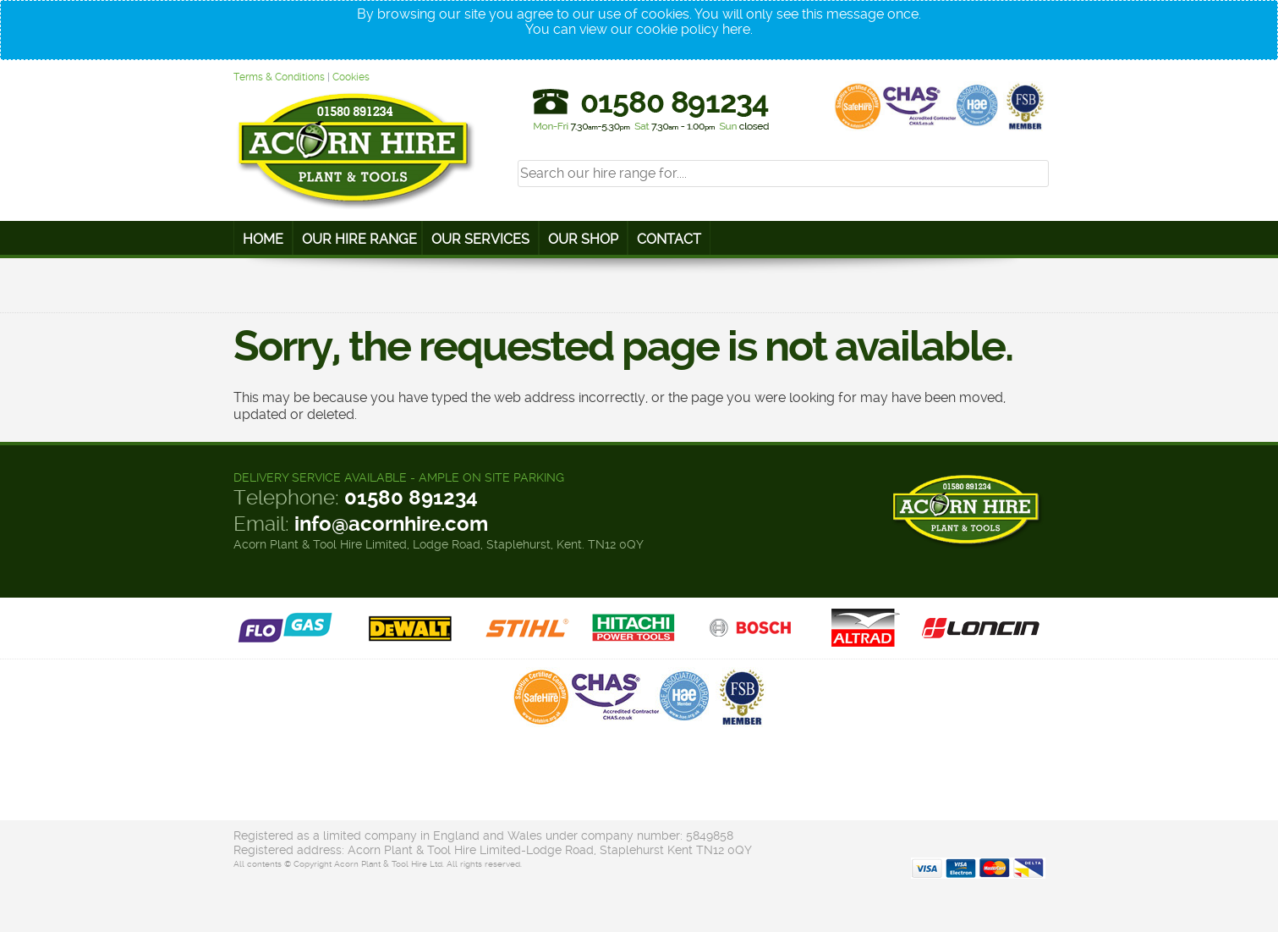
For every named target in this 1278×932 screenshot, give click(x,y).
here (736, 29)
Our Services (480, 239)
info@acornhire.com (391, 524)
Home (263, 239)
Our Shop (583, 239)
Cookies (351, 77)
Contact (669, 239)
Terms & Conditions (279, 77)
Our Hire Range (359, 239)
